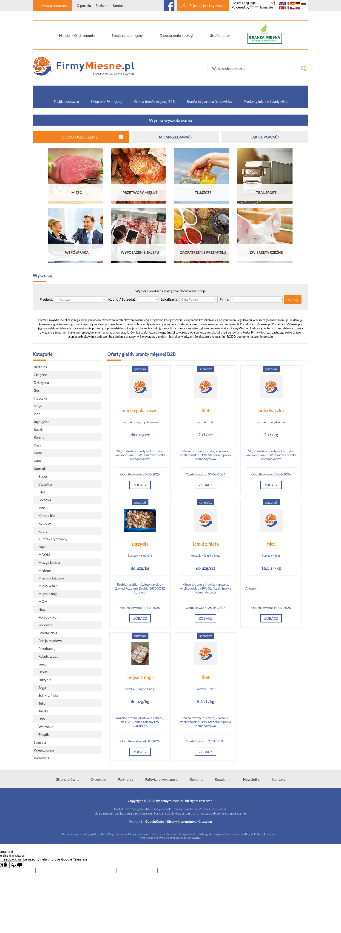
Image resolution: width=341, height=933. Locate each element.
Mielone (44, 570)
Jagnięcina (41, 422)
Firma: (224, 299)
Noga (42, 609)
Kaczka (39, 429)
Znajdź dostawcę (66, 101)
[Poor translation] (16, 864)
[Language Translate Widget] (253, 3)
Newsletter (252, 779)
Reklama (102, 5)
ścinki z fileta (205, 544)
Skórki (43, 672)
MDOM (44, 555)
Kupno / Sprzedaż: (122, 299)
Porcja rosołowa (50, 641)
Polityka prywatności (161, 779)
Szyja (42, 687)
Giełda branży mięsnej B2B (154, 101)
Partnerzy (126, 779)
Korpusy (44, 523)
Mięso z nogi (47, 594)
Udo (41, 719)
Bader (42, 476)
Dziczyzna (41, 382)
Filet (41, 492)
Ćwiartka (45, 484)
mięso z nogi (140, 677)
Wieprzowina (44, 750)
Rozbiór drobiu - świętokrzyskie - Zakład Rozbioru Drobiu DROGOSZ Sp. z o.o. (140, 588)
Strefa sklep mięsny (127, 35)
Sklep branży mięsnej (106, 101)
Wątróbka (45, 727)
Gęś (37, 390)
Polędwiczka (47, 633)
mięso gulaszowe (140, 410)
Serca (42, 664)
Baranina (40, 367)
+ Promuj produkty (52, 5)
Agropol (251, 588)
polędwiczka (271, 410)
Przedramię (46, 648)
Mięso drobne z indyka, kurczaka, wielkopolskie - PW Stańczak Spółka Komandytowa (140, 455)
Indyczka (40, 398)
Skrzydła (44, 680)
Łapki (42, 547)
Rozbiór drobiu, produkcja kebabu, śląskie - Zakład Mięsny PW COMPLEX (140, 722)
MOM (43, 601)
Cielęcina (41, 375)
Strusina (40, 742)
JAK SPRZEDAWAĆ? (175, 137)
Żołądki (44, 734)
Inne (37, 414)
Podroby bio (47, 617)
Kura (37, 461)
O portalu (84, 5)
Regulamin (223, 779)
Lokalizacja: (169, 299)
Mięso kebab (48, 586)
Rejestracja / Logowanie (207, 5)
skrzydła (139, 544)
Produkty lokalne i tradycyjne (266, 101)
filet (206, 410)
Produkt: (46, 299)
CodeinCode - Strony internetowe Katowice (178, 821)
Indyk (38, 406)
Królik (38, 453)
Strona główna (67, 779)
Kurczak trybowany (52, 539)
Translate (261, 7)
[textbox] (253, 68)
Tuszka (43, 711)
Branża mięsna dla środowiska (209, 101)
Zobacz (140, 485)
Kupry (43, 531)
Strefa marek (220, 35)
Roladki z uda (48, 656)
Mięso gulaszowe (51, 578)
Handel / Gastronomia (77, 35)
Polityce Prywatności (266, 834)
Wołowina (41, 758)
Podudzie (45, 625)
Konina (39, 437)
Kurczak (40, 468)
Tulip (41, 703)
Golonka (44, 500)
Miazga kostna (49, 562)
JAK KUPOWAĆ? (265, 137)
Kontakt (119, 5)
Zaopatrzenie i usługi (176, 35)
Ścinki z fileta (48, 695)
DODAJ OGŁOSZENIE (80, 137)
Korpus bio (46, 515)
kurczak (127, 422)
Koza (37, 445)
